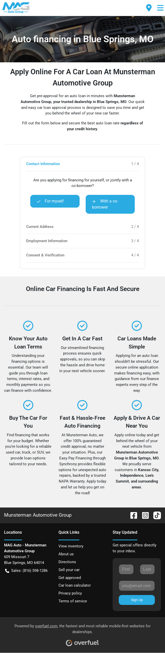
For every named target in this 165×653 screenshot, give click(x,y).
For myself (50, 201)
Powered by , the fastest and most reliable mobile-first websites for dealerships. (82, 633)
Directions (67, 562)
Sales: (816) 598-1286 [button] (26, 571)
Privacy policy (70, 593)
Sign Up (137, 600)
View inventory (70, 546)
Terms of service (72, 601)
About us (66, 554)
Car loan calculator (74, 585)
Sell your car (69, 570)
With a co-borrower (105, 204)
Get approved (69, 577)
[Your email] (137, 586)
